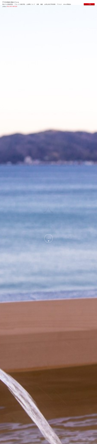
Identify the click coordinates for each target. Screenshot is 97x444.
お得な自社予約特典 (49, 4)
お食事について (31, 4)
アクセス (59, 4)
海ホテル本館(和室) (7, 4)
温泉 (38, 4)
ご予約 (89, 4)
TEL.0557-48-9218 (12, 6)
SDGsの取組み (67, 4)
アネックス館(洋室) (19, 4)
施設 (41, 4)
